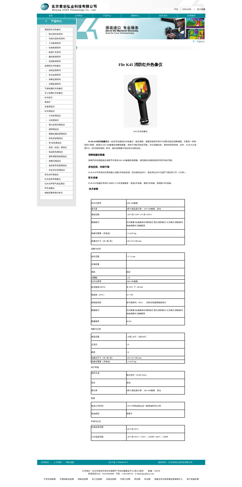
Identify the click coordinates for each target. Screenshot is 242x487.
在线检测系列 (55, 48)
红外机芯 (49, 97)
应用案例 (191, 15)
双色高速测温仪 (56, 138)
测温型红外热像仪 (53, 29)
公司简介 (79, 15)
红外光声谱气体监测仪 (55, 183)
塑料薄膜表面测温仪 (58, 156)
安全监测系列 (55, 75)
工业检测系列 (55, 43)
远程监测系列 (55, 70)
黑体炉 (48, 102)
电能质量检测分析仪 (54, 193)
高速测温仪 (50, 106)
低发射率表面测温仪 (58, 165)
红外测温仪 (50, 111)
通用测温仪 (54, 129)
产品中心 (107, 15)
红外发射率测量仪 (53, 179)
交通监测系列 (55, 84)
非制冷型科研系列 (57, 38)
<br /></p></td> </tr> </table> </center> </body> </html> (121, 472)
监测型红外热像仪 (53, 66)
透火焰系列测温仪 (57, 125)
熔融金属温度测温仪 (58, 134)
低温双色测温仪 (56, 152)
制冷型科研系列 (56, 34)
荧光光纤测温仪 (52, 174)
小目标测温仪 (55, 115)
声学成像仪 (50, 188)
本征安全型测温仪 (57, 170)
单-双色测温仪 (55, 143)
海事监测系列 (55, 79)
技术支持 (163, 15)
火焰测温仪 (54, 120)
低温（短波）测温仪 (58, 147)
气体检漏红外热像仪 (54, 88)
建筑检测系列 (55, 57)
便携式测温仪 (55, 161)
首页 (51, 15)
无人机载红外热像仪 (54, 93)
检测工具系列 (55, 52)
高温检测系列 (55, 61)
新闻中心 (135, 15)
